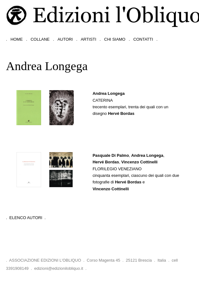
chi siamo (115, 39)
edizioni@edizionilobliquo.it (58, 268)
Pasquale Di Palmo (111, 155)
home (16, 39)
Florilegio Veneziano (117, 168)
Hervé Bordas (121, 113)
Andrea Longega (109, 93)
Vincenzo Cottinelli (139, 162)
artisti (88, 39)
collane (40, 39)
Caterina (103, 100)
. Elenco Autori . (26, 217)
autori (65, 39)
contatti (143, 39)
